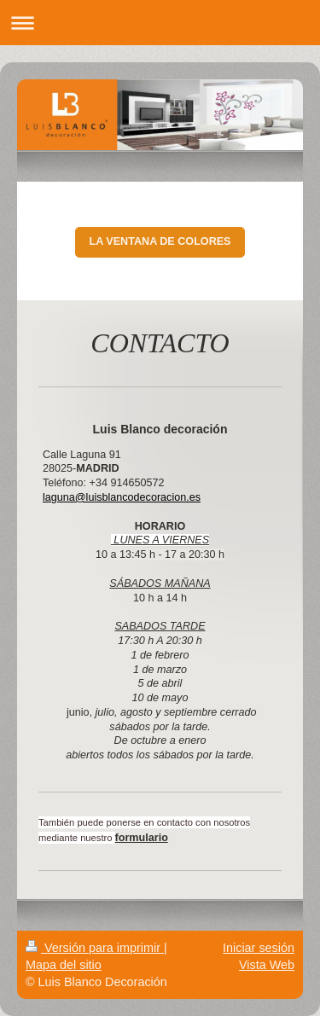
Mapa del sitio (64, 965)
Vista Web (266, 965)
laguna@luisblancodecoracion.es (122, 497)
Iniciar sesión (258, 948)
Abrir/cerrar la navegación (160, 22)
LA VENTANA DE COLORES (159, 241)
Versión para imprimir (95, 948)
